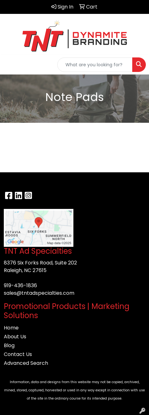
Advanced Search (26, 363)
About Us (15, 336)
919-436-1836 (20, 285)
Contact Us (18, 354)
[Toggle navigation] (9, 64)
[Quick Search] (95, 64)
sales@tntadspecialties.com (39, 293)
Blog (9, 345)
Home (11, 327)
